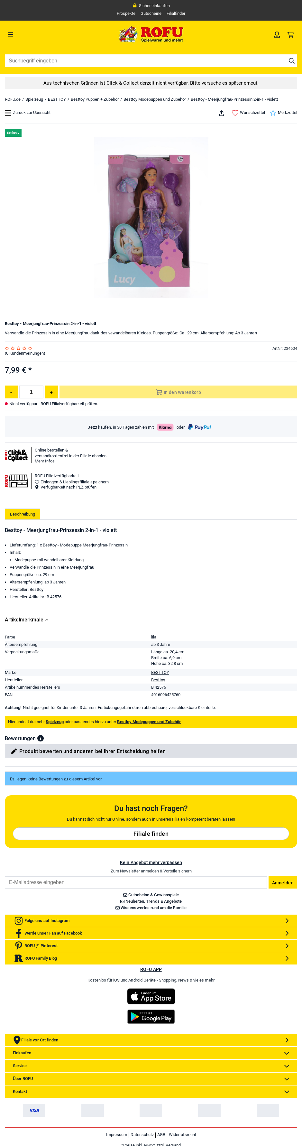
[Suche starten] (291, 60)
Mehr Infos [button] (45, 461)
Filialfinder (176, 13)
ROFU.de (13, 99)
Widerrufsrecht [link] (182, 1134)
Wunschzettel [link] (248, 113)
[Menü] (41, 34)
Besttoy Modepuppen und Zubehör (155, 99)
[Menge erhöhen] (51, 392)
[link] (277, 34)
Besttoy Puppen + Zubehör (95, 99)
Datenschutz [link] (142, 1134)
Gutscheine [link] (151, 13)
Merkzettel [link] (283, 113)
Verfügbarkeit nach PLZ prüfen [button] (65, 487)
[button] (40, 738)
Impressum (116, 1134)
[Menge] (31, 392)
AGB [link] (161, 1134)
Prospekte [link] (126, 13)
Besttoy (158, 679)
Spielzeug (34, 99)
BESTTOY (57, 99)
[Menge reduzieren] (11, 392)
